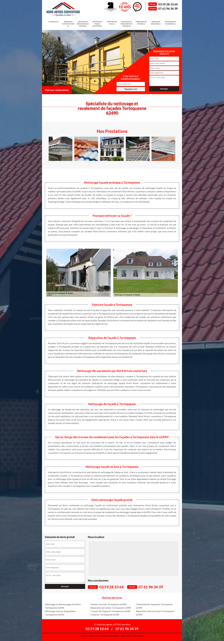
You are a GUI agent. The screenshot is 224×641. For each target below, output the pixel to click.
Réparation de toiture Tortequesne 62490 (110, 607)
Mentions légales (132, 636)
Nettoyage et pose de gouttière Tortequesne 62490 (60, 613)
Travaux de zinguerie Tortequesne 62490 (110, 611)
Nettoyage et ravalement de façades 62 (126, 24)
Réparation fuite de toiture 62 (68, 24)
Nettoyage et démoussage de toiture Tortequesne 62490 (63, 606)
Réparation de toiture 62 (141, 23)
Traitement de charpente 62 (170, 23)
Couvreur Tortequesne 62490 (104, 614)
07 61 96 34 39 (168, 8)
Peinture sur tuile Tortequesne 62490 (108, 604)
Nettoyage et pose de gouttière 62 (97, 24)
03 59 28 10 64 (168, 4)
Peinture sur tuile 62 (112, 23)
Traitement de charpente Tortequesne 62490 (154, 606)
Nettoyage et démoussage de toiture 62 (83, 24)
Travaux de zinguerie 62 (156, 23)
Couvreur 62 (54, 22)
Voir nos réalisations (57, 90)
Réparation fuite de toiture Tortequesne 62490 (155, 613)
